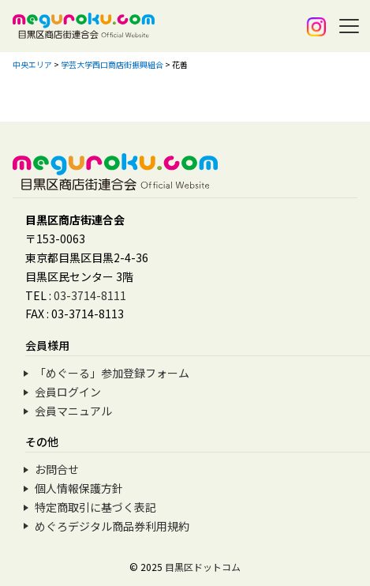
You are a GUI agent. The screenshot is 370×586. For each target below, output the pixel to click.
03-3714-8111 (90, 295)
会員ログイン (68, 392)
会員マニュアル (73, 411)
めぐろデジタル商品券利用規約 (112, 526)
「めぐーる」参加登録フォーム (112, 373)
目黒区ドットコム (203, 566)
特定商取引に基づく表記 (95, 507)
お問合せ (57, 469)
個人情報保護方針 (79, 488)
